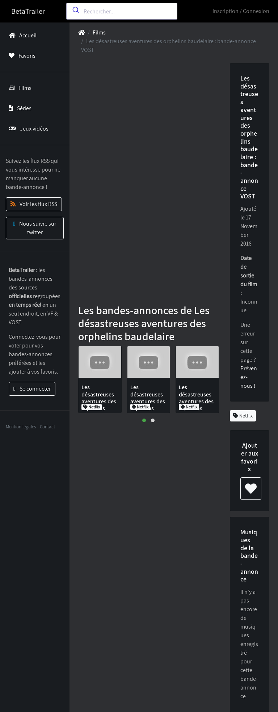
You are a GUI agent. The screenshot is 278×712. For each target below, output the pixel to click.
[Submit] (75, 10)
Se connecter (32, 388)
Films (18, 88)
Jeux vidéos (27, 128)
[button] (144, 420)
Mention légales (21, 427)
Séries (18, 108)
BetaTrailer (28, 11)
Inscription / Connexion (240, 11)
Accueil (21, 35)
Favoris (20, 55)
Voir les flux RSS (33, 204)
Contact (47, 427)
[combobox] (121, 11)
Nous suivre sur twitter (34, 228)
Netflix (243, 415)
